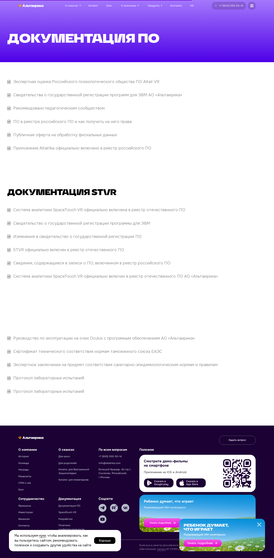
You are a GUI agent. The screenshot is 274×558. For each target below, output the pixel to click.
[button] (229, 6)
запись (161, 549)
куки (42, 536)
